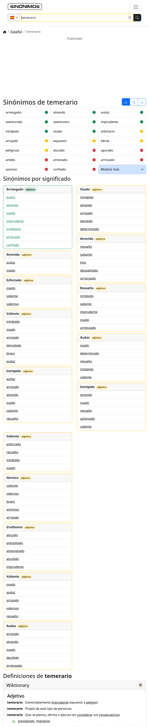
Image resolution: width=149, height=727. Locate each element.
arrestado (60, 160)
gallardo (86, 254)
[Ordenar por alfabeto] (134, 102)
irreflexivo (13, 229)
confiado (59, 169)
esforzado (13, 444)
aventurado (14, 122)
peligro (91, 702)
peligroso (12, 150)
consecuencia (109, 715)
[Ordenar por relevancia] (126, 102)
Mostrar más (122, 169)
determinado (89, 229)
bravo (10, 353)
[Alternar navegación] (135, 7)
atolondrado (15, 551)
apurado (107, 150)
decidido (86, 221)
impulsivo (43, 721)
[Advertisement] (74, 68)
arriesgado (13, 112)
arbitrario (108, 131)
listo (83, 262)
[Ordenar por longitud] (142, 102)
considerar (85, 715)
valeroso (12, 304)
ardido (10, 160)
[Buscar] (137, 17)
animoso (12, 509)
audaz (105, 112)
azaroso (11, 169)
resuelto (12, 418)
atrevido (59, 112)
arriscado (107, 160)
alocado (59, 150)
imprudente (109, 122)
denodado (13, 345)
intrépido (12, 131)
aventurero (61, 122)
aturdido (12, 559)
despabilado (89, 270)
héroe (105, 141)
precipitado (14, 543)
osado (57, 131)
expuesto (60, 141)
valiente (12, 296)
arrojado (12, 141)
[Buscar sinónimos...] (76, 17)
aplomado (87, 418)
